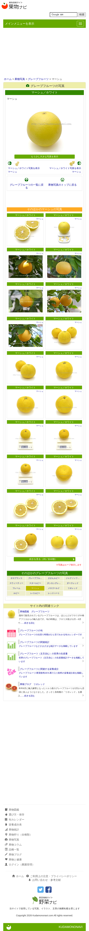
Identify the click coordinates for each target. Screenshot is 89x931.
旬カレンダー (14, 819)
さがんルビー (54, 578)
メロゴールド (54, 588)
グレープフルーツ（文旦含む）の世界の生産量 (44, 653)
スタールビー (35, 583)
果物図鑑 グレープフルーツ (34, 611)
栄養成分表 (13, 824)
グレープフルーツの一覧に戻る (26, 186)
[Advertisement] (44, 53)
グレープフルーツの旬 (31, 630)
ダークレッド (72, 583)
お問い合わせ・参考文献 (44, 880)
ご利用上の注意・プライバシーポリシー (51, 876)
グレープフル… (35, 578)
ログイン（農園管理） (20, 864)
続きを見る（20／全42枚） (51, 559)
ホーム (8, 79)
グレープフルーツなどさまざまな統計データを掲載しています (48, 646)
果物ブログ (13, 854)
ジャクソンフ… (72, 578)
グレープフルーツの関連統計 (34, 642)
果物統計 (12, 829)
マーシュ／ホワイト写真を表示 (24, 168)
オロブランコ (16, 578)
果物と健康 (13, 859)
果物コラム (13, 844)
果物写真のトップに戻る (62, 184)
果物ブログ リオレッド (32, 684)
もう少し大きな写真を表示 (44, 156)
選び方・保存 (14, 814)
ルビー (16, 593)
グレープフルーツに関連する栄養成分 (39, 669)
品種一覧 (12, 849)
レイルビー (35, 593)
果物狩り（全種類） (18, 834)
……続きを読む (27, 623)
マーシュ (12, 171)
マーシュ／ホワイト (25, 215)
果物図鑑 (12, 809)
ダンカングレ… (54, 583)
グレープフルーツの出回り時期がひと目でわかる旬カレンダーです (50, 634)
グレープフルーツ (38, 79)
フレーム (16, 588)
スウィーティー (16, 583)
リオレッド (72, 588)
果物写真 (20, 79)
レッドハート (54, 593)
